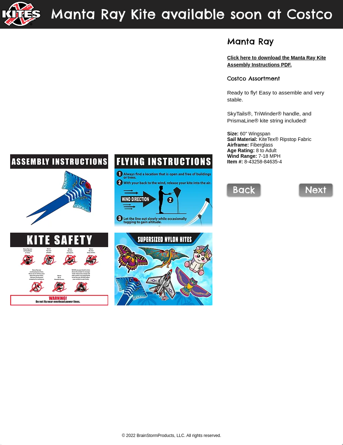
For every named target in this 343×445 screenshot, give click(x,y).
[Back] (243, 190)
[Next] (315, 190)
